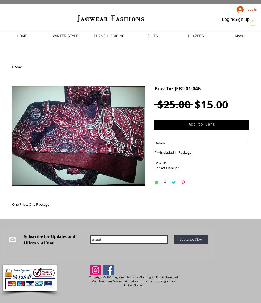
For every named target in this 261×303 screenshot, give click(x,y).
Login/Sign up (236, 19)
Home (17, 66)
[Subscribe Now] (191, 239)
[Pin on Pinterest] (183, 182)
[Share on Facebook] (165, 182)
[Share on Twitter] (174, 182)
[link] (253, 22)
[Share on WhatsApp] (156, 182)
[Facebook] (108, 270)
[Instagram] (95, 270)
